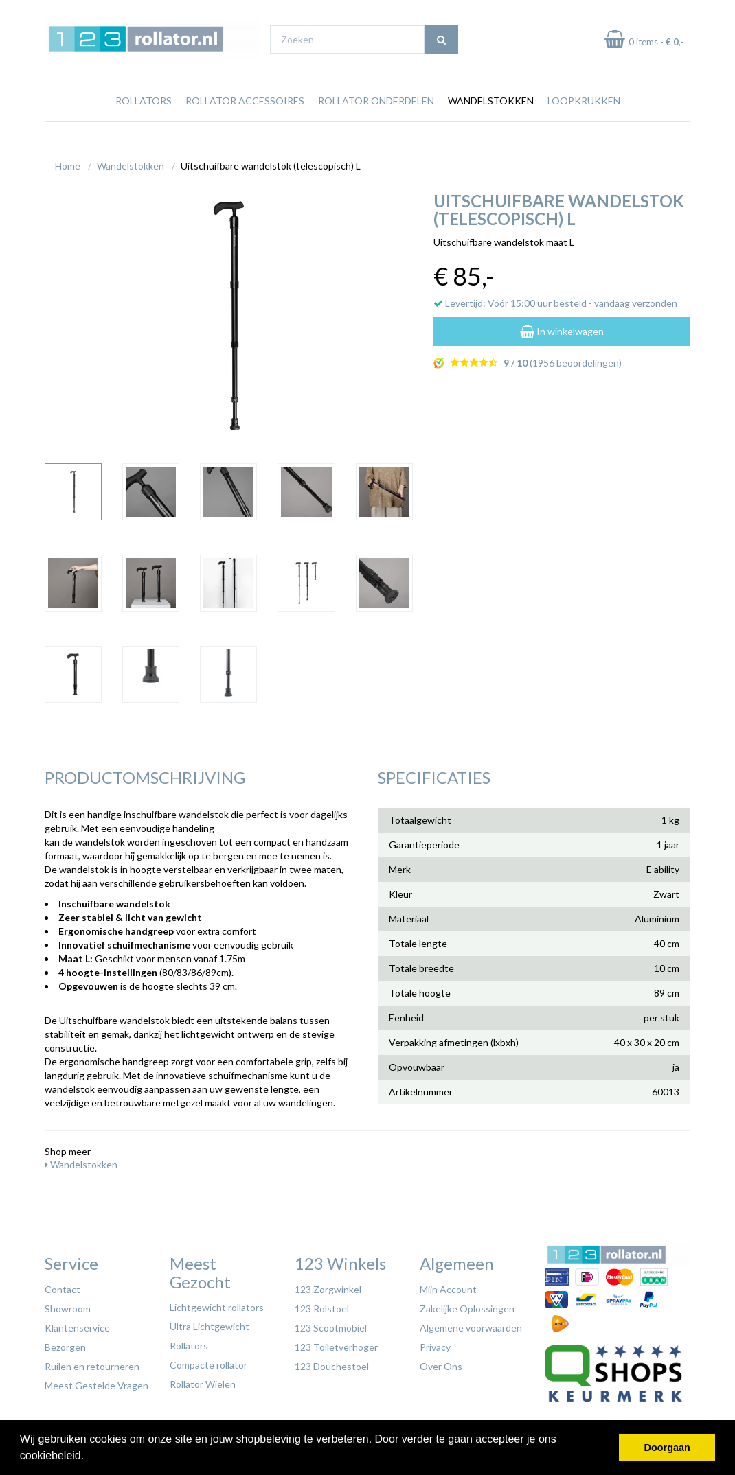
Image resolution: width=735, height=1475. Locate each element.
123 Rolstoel (322, 1305)
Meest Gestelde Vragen (96, 1382)
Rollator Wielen (203, 1380)
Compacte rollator (208, 1361)
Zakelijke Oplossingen (467, 1305)
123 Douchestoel (332, 1363)
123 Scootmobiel (331, 1324)
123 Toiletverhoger (336, 1343)
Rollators (143, 115)
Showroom (68, 1305)
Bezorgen (65, 1343)
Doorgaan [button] (667, 1447)
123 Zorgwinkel (328, 1286)
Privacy (435, 1343)
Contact (62, 1286)
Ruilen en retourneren (92, 1363)
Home (67, 162)
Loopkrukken (583, 115)
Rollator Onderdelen (376, 115)
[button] (89, 1457)
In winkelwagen (562, 328)
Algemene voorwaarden (471, 1324)
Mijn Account (448, 1286)
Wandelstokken (491, 115)
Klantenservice (77, 1324)
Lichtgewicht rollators (217, 1304)
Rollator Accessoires (244, 115)
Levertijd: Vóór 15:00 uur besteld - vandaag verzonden (555, 299)
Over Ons (441, 1363)
